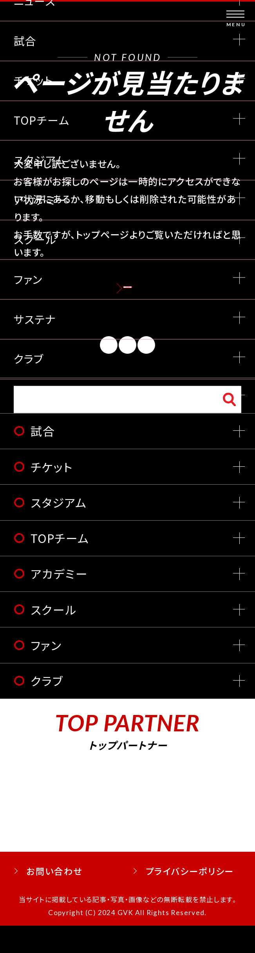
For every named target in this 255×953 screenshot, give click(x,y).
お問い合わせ (54, 898)
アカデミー (59, 601)
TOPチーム (60, 565)
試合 (43, 458)
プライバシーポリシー (190, 898)
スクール (54, 636)
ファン (46, 672)
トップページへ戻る (127, 296)
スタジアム (59, 529)
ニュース (53, 422)
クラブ (47, 707)
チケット (52, 493)
